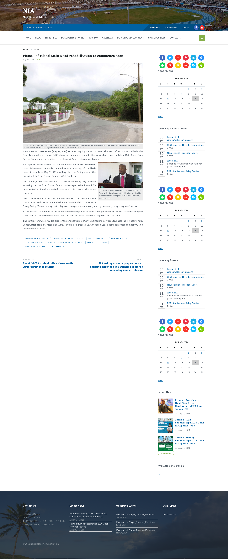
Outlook (185, 27)
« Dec (160, 116)
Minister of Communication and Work (65, 243)
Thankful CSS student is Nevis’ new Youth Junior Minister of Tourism (48, 265)
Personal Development (130, 37)
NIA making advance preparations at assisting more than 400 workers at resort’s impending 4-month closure (116, 267)
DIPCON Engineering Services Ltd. (69, 239)
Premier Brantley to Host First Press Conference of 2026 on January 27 (188, 404)
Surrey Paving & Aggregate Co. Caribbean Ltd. (45, 246)
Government (171, 27)
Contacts (175, 37)
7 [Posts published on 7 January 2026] (181, 94)
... (186, 166)
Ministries (51, 37)
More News (166, 453)
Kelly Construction (34, 243)
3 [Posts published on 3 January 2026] (201, 89)
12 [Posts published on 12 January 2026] (168, 98)
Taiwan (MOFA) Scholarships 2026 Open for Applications (189, 440)
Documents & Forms (72, 37)
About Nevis (155, 27)
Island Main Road (119, 239)
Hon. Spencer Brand (97, 239)
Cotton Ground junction (37, 239)
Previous (29, 259)
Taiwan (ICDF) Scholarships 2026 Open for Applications (189, 422)
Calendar (107, 37)
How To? (93, 37)
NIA (29, 10)
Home (28, 37)
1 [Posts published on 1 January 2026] (188, 89)
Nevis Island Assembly (97, 243)
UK (159, 474)
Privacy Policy (169, 514)
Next (140, 259)
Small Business (156, 37)
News (38, 37)
